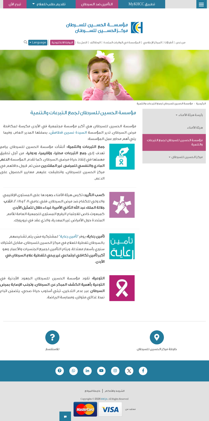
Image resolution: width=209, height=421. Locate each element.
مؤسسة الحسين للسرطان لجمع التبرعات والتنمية (175, 142)
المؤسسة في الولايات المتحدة (121, 42)
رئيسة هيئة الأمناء (189, 115)
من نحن (180, 42)
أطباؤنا (169, 42)
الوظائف (95, 42)
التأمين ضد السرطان (99, 4)
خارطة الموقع (92, 390)
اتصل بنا (82, 42)
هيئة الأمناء (195, 127)
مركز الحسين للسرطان (186, 157)
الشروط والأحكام (115, 390)
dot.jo (104, 398)
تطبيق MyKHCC (145, 4)
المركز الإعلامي (152, 42)
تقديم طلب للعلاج (52, 4)
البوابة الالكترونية (62, 42)
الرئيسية (201, 103)
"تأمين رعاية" (69, 236)
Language (37, 42)
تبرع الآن (15, 4)
